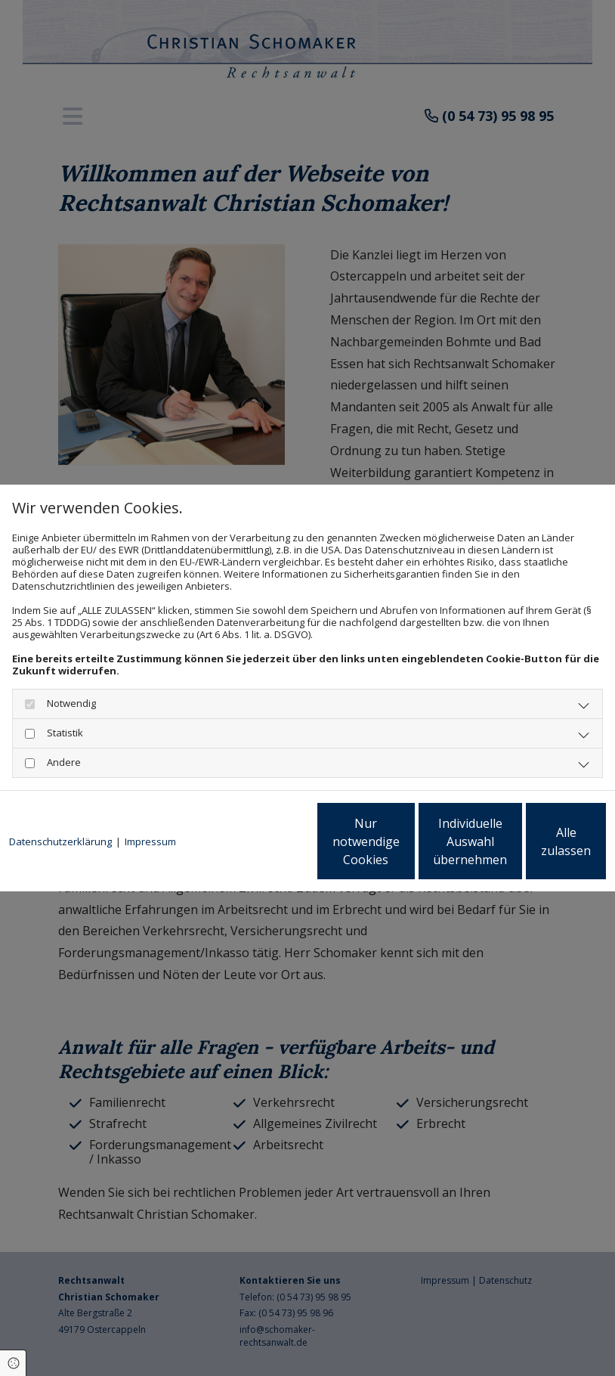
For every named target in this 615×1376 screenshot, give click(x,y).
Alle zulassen (536, 847)
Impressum (150, 803)
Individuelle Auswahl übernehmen (393, 847)
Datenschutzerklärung (60, 803)
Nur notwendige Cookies (248, 847)
